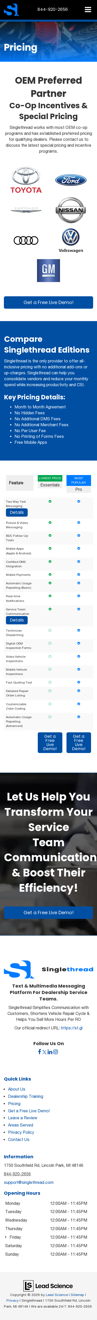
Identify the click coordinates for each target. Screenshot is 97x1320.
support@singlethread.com (29, 1182)
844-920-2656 (17, 1173)
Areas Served (20, 1125)
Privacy (12, 1300)
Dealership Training (25, 1096)
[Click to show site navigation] (88, 10)
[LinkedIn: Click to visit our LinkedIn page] (50, 1052)
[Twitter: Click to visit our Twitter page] (44, 1052)
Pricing (14, 1103)
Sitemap (77, 1295)
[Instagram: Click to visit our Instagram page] (55, 1052)
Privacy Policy (21, 1132)
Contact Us (18, 1139)
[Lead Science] (48, 1285)
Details (17, 512)
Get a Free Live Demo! (49, 302)
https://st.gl (72, 1028)
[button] (53, 9)
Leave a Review (22, 1117)
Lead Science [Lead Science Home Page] (57, 1295)
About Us (16, 1089)
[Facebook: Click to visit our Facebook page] (39, 1052)
